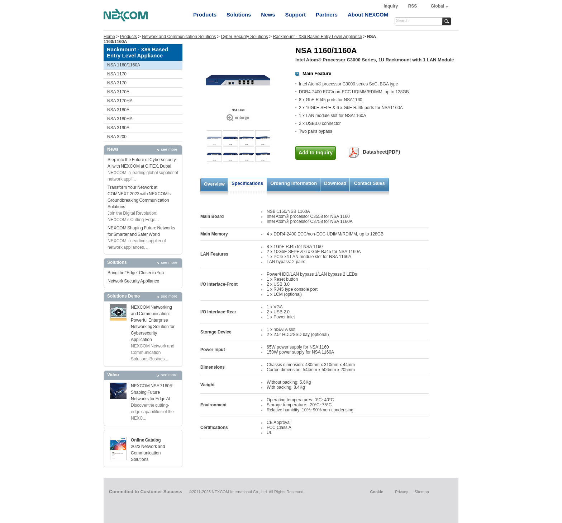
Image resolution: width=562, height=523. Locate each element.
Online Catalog (146, 440)
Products (204, 14)
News (268, 14)
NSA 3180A (118, 109)
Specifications (247, 183)
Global (437, 6)
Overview (214, 184)
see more (169, 149)
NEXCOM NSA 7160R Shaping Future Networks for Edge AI (152, 392)
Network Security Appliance (133, 281)
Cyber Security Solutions (244, 36)
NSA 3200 (117, 136)
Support (295, 14)
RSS (412, 6)
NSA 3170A (118, 91)
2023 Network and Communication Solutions (148, 453)
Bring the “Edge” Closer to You (136, 272)
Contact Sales (369, 183)
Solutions (239, 14)
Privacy (401, 492)
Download (335, 183)
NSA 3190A (118, 127)
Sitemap (421, 492)
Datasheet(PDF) (381, 152)
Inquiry (391, 6)
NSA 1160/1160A (123, 64)
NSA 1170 (117, 73)
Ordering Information (293, 183)
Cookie (376, 492)
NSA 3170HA (120, 100)
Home (109, 36)
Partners (327, 14)
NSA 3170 (117, 82)
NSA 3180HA (120, 118)
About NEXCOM (368, 14)
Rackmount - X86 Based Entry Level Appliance (317, 36)
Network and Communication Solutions (179, 36)
